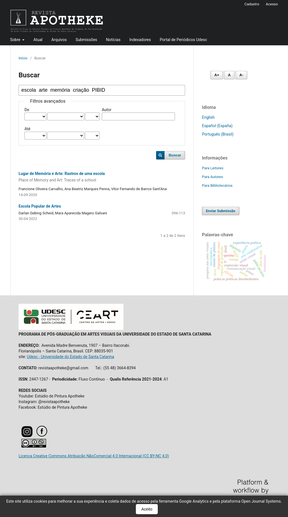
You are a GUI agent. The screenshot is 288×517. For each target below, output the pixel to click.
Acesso (272, 4)
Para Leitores (212, 168)
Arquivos (59, 39)
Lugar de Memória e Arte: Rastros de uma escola (102, 177)
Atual (37, 39)
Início (23, 58)
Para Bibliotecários (217, 185)
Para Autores (212, 177)
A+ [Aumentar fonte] (216, 75)
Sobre (15, 39)
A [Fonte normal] (229, 75)
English (208, 117)
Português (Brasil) (217, 134)
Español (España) (217, 125)
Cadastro (251, 4)
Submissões (86, 39)
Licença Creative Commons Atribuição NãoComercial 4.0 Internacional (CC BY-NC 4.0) (94, 456)
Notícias (113, 39)
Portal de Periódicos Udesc (183, 39)
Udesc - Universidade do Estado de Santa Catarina (70, 356)
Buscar (175, 155)
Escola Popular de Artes (40, 206)
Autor (106, 109)
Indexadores (140, 39)
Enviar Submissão (220, 211)
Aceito (146, 509)
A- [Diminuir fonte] (241, 75)
